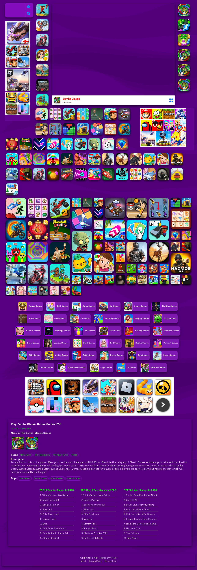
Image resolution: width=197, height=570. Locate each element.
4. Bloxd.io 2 (46, 509)
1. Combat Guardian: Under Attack (140, 495)
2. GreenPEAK (131, 499)
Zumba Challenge (60, 468)
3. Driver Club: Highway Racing (139, 504)
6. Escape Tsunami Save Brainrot (140, 518)
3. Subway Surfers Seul (93, 504)
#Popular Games (60, 455)
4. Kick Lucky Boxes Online (137, 509)
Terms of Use (111, 561)
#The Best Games (42, 455)
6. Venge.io (87, 518)
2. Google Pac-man (91, 499)
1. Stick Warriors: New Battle (54, 495)
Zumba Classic (25, 429)
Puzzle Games (57, 478)
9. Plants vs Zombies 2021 (94, 533)
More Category (73, 478)
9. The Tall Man (131, 533)
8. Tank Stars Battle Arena (53, 528)
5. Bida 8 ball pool (49, 514)
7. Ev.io (43, 523)
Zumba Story (42, 468)
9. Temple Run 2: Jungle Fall (54, 533)
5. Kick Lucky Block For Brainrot (140, 514)
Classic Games (43, 432)
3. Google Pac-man (49, 504)
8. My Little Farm (132, 528)
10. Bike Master (131, 537)
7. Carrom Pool (89, 523)
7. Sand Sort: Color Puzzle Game (140, 523)
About (83, 561)
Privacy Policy (95, 561)
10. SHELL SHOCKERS (92, 537)
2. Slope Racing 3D (49, 499)
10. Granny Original (49, 537)
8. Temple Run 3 (90, 528)
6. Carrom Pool (47, 518)
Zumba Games (24, 478)
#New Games (25, 455)
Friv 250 (10, 4)
